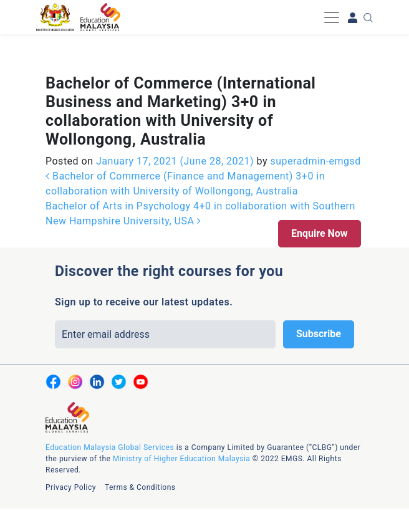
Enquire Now (319, 233)
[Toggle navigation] (332, 17)
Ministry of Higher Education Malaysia (181, 458)
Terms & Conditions (140, 487)
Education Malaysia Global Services (110, 447)
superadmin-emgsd (314, 161)
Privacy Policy (71, 487)
